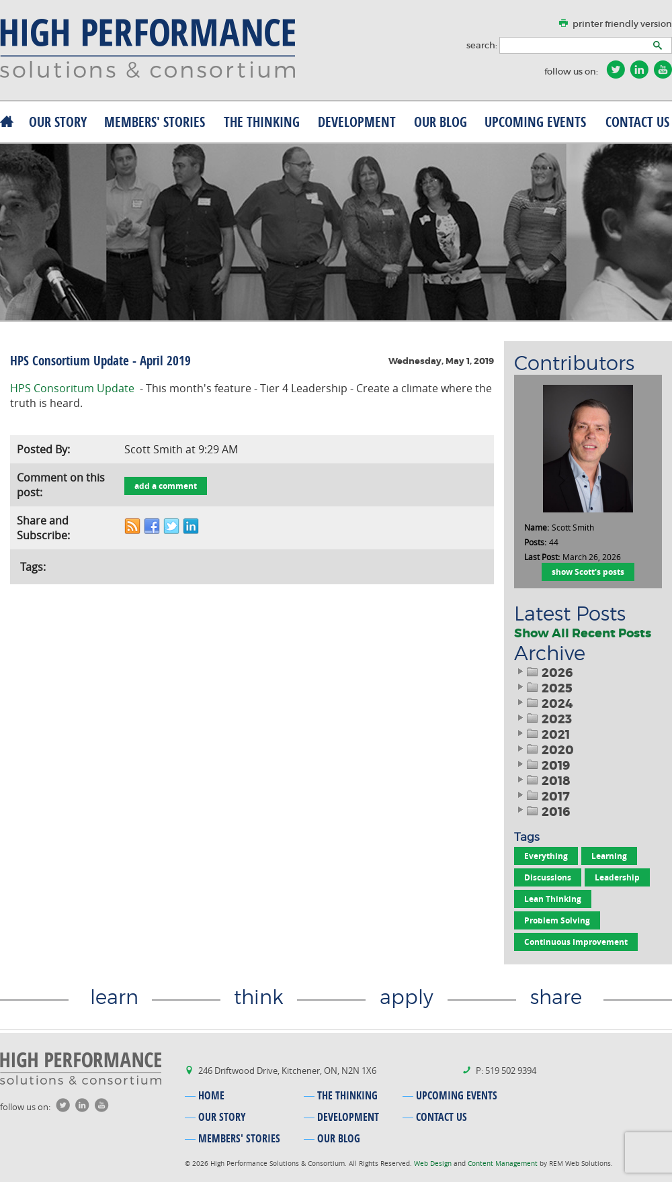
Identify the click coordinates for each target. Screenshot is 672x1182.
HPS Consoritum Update (72, 388)
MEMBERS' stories (154, 122)
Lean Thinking (552, 899)
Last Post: (542, 556)
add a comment (165, 486)
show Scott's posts (588, 572)
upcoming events (535, 122)
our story (58, 122)
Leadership (617, 877)
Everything (546, 856)
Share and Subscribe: (43, 528)
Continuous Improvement (576, 942)
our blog (440, 122)
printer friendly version (622, 24)
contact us (637, 122)
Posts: (535, 542)
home (211, 1095)
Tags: (33, 566)
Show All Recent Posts (582, 633)
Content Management (504, 1163)
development (357, 122)
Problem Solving (557, 920)
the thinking (262, 122)
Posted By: (43, 449)
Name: (536, 527)
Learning (609, 856)
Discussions (547, 877)
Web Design (434, 1163)
